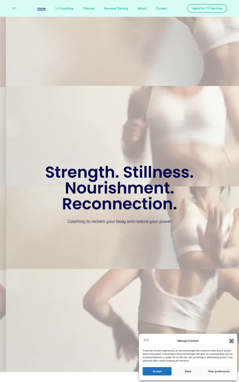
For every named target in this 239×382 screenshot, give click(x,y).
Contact (159, 8)
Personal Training (114, 8)
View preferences (219, 371)
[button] (231, 341)
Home (40, 8)
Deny (188, 371)
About (140, 8)
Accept (157, 371)
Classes (87, 8)
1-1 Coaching (63, 8)
